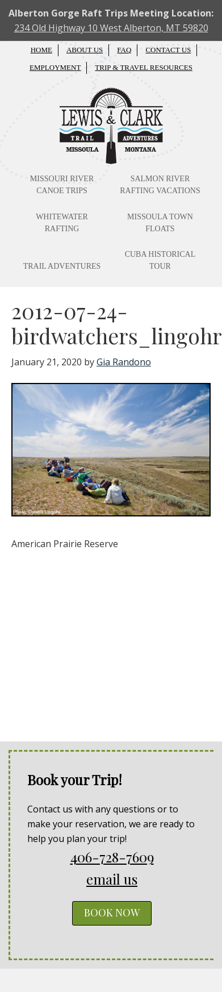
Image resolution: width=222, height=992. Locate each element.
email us (111, 879)
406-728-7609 (112, 857)
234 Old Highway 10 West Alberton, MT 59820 (111, 28)
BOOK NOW (112, 912)
